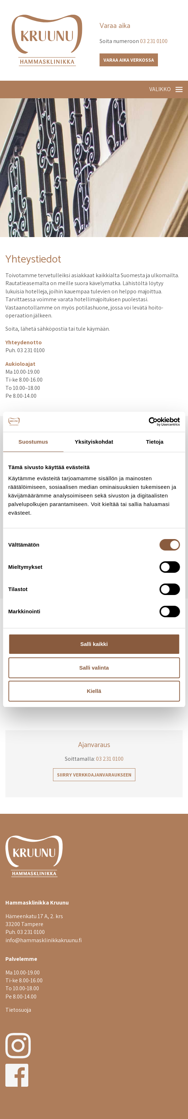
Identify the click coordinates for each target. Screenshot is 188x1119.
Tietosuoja (18, 1010)
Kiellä (94, 691)
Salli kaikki (94, 644)
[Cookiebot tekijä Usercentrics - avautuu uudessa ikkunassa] (148, 421)
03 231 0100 (154, 41)
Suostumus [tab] (33, 442)
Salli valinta (94, 668)
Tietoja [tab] (155, 442)
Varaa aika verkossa (128, 60)
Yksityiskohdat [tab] (94, 442)
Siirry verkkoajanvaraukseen (94, 774)
